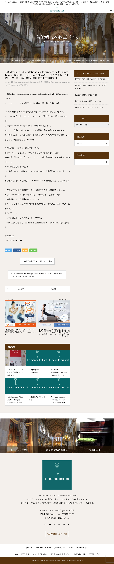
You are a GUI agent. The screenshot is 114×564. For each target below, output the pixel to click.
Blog (84, 554)
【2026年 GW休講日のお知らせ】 (86, 79)
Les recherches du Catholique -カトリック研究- (31, 82)
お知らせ (34, 554)
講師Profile (77, 554)
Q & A (51, 554)
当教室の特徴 (24, 554)
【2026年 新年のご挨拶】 (83, 101)
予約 (98, 554)
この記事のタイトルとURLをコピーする (37, 261)
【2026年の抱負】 (81, 95)
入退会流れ (43, 554)
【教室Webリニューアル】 (84, 107)
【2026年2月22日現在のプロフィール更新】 (90, 85)
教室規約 (91, 554)
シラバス (68, 554)
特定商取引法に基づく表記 (57, 534)
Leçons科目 (59, 554)
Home (16, 554)
